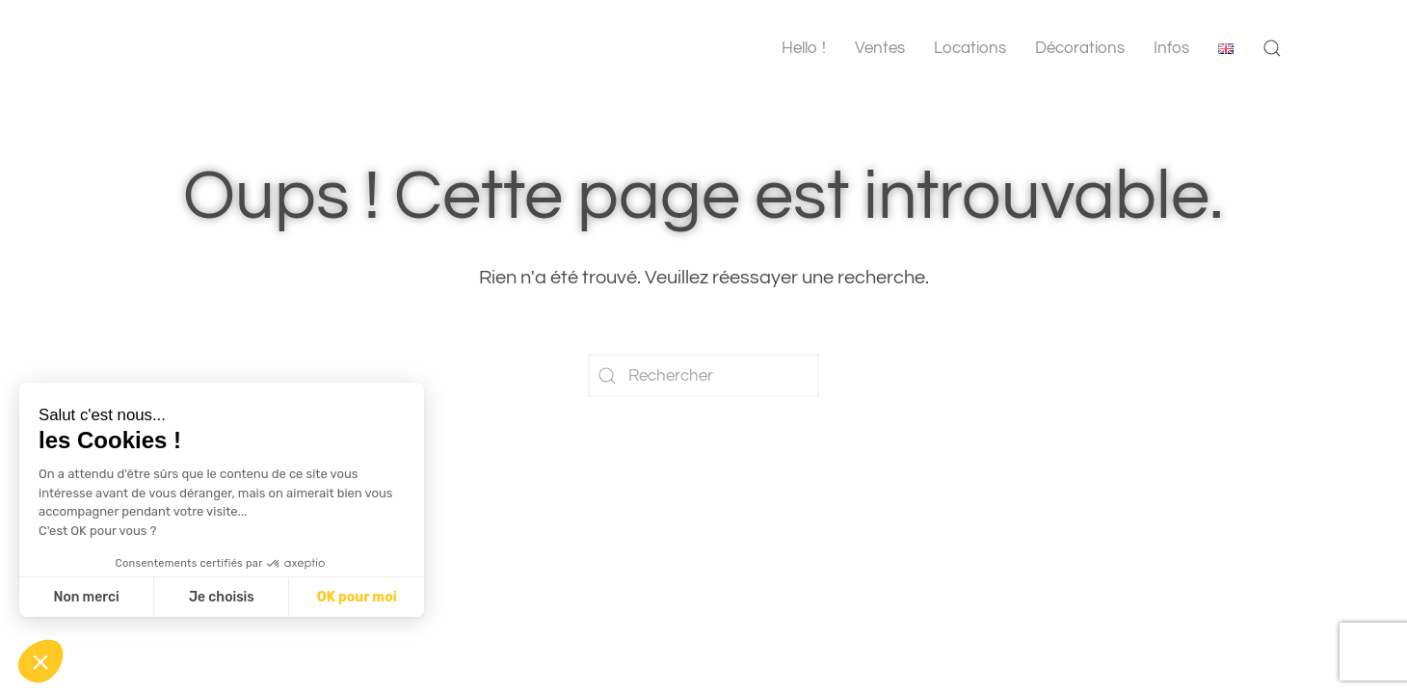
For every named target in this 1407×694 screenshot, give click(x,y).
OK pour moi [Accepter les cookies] (357, 597)
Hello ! (804, 48)
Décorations (1080, 48)
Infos (1171, 48)
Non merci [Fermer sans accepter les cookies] (86, 597)
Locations (970, 48)
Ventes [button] (880, 48)
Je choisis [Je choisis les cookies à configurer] (221, 597)
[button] (1272, 48)
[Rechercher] (703, 375)
